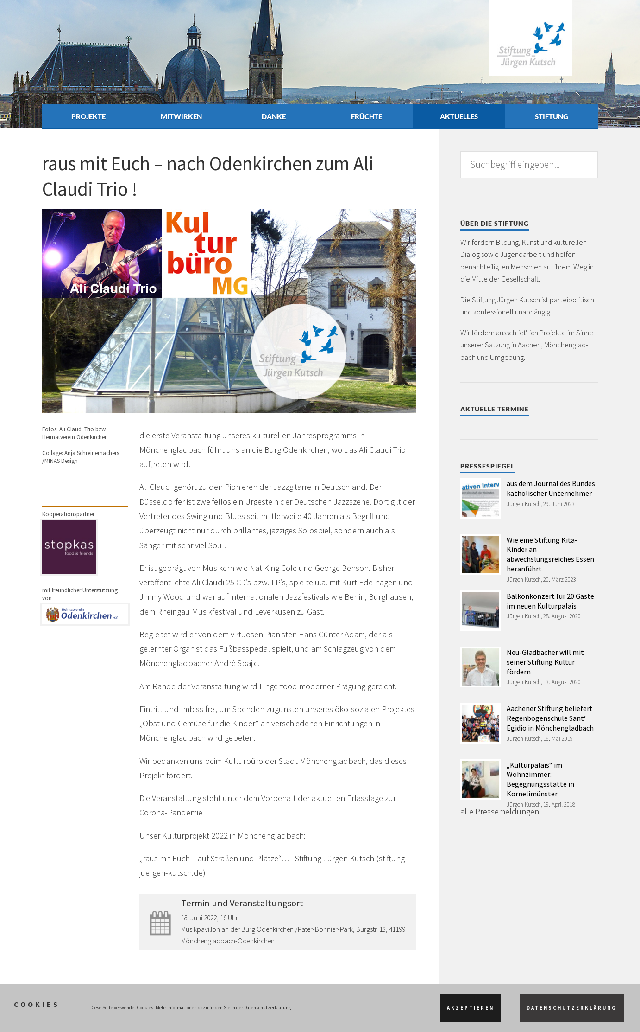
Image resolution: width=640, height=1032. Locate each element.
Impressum (55, 1020)
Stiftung (551, 116)
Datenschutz (89, 1020)
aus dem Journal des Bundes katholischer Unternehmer (551, 488)
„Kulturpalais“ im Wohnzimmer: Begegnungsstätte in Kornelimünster (540, 779)
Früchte (366, 116)
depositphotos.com (252, 995)
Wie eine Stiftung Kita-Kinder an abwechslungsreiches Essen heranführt (550, 554)
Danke (274, 116)
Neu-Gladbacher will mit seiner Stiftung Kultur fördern (545, 661)
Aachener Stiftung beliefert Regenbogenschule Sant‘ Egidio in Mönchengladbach (550, 718)
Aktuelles (459, 116)
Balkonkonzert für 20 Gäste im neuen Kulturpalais (550, 600)
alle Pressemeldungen (499, 811)
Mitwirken (181, 116)
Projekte (88, 116)
